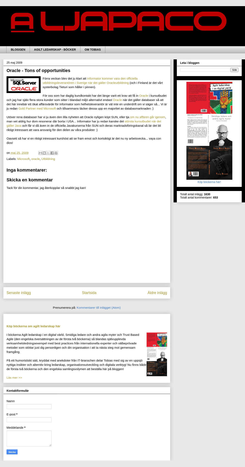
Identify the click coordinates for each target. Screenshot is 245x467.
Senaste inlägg (19, 293)
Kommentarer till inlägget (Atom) (99, 307)
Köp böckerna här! (209, 180)
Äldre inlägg (157, 293)
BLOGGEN (18, 49)
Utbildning (48, 159)
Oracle (144, 95)
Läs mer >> (14, 377)
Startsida (89, 293)
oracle (35, 159)
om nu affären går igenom (147, 117)
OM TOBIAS (93, 49)
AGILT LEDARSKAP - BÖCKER (55, 49)
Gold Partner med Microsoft (37, 108)
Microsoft (23, 159)
